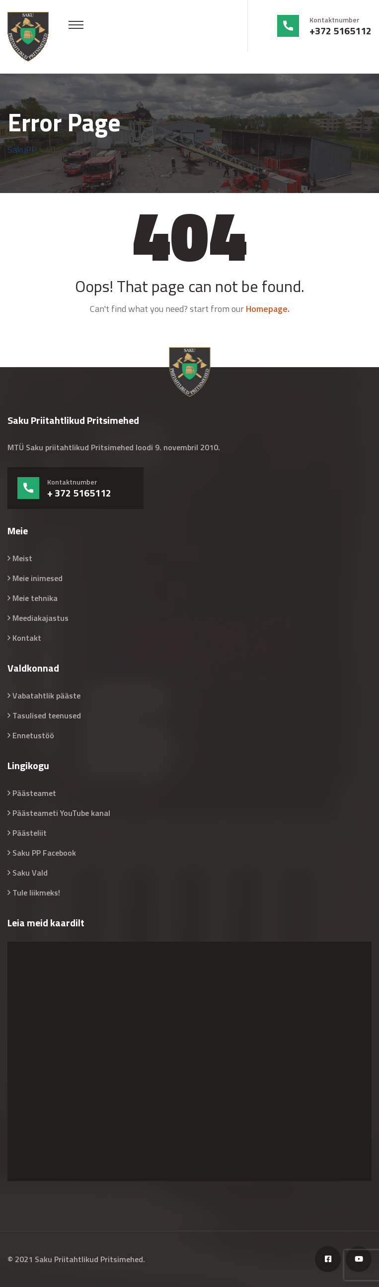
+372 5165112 (340, 31)
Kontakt (26, 638)
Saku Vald (30, 873)
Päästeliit (29, 833)
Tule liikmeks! (36, 892)
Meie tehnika (35, 598)
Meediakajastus (40, 618)
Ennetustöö (33, 735)
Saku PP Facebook (44, 853)
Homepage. (268, 308)
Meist (22, 558)
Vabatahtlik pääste (46, 695)
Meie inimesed (37, 578)
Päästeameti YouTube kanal (61, 813)
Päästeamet (34, 793)
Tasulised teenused (46, 715)
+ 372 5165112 (79, 493)
